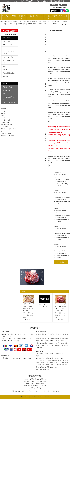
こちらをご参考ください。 (26, 358)
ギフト (5, 48)
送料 (4, 93)
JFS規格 (14, 16)
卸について (39, 16)
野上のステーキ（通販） (8, 135)
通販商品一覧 (31, 16)
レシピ (3, 111)
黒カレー (3, 113)
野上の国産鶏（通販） (9, 73)
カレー (5, 69)
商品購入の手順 (7, 87)
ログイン (54, 4)
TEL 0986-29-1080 (59, 8)
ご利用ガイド (56, 16)
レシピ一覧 (64, 16)
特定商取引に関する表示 (9, 98)
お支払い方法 (6, 90)
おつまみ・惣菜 (7, 44)
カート (63, 4)
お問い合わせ (55, 391)
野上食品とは (5, 16)
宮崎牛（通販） (22, 17)
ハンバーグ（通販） (8, 57)
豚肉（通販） (7, 76)
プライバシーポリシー (9, 102)
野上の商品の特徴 (47, 17)
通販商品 (3, 108)
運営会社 (46, 391)
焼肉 (4, 66)
